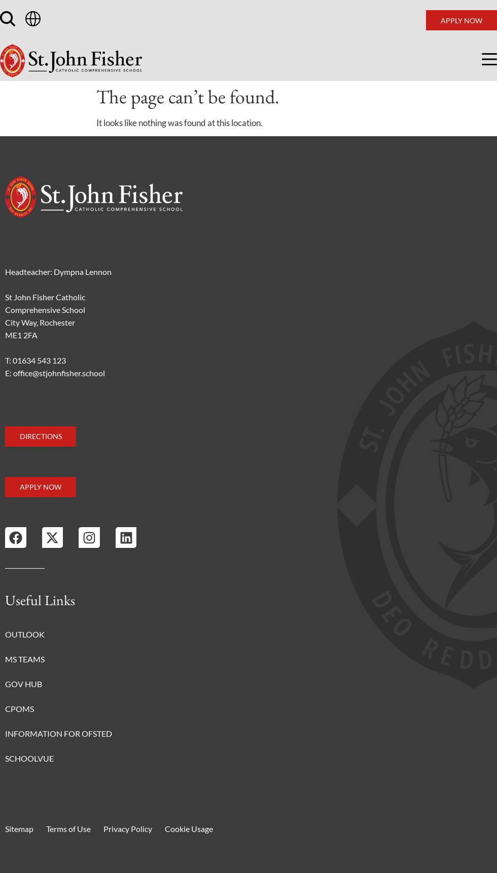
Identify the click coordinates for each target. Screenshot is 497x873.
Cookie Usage (189, 829)
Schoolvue (29, 758)
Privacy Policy (127, 829)
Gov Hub (23, 684)
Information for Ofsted (58, 733)
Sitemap (19, 829)
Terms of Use (68, 829)
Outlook (25, 634)
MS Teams (25, 659)
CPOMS (19, 708)
